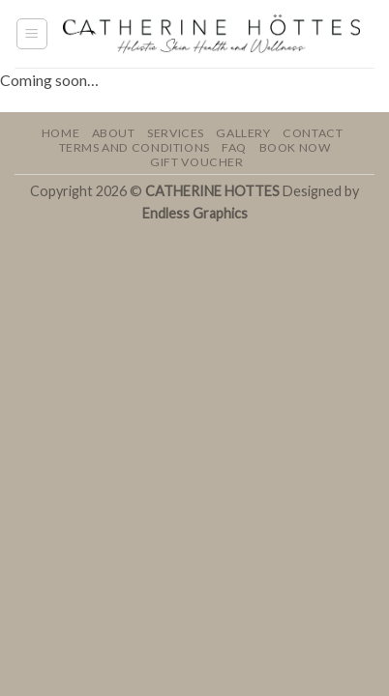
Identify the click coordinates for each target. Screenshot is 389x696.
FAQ (234, 147)
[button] (31, 33)
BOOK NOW (295, 147)
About (113, 133)
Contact (313, 133)
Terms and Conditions (134, 147)
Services (175, 133)
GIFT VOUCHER (196, 162)
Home (60, 133)
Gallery (243, 133)
